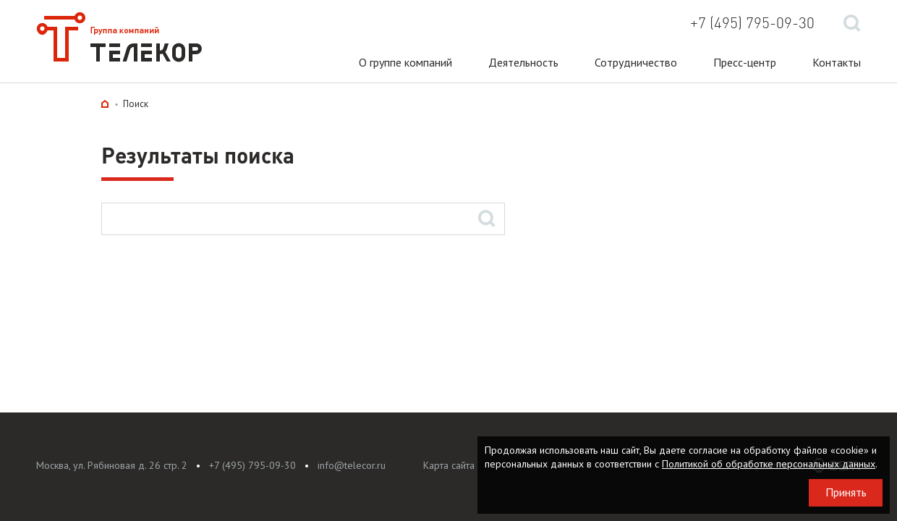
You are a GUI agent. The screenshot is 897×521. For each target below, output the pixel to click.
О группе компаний (405, 62)
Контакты (836, 62)
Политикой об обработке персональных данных (768, 463)
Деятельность (523, 62)
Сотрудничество (636, 62)
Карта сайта (449, 465)
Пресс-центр (744, 62)
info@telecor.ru (352, 465)
